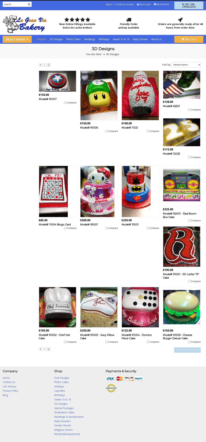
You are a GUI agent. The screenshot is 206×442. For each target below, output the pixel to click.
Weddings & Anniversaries (69, 416)
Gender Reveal (62, 425)
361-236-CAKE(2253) (189, 5)
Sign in (109, 4)
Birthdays (104, 39)
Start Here (17, 39)
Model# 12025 (171, 153)
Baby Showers (62, 421)
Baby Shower (140, 39)
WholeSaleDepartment (67, 434)
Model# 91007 (48, 99)
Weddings (89, 39)
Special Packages (64, 408)
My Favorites (161, 4)
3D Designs (56, 39)
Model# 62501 (171, 106)
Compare (72, 102)
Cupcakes (59, 390)
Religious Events (63, 429)
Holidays (59, 386)
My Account (144, 4)
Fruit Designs (61, 377)
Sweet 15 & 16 (121, 39)
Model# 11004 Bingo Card (55, 224)
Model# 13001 (130, 224)
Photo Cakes (73, 39)
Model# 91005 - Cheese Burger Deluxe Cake (177, 336)
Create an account (125, 4)
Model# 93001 (89, 224)
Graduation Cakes (64, 412)
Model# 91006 (89, 127)
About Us (156, 39)
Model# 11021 (129, 127)
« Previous (40, 65)
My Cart (188, 39)
